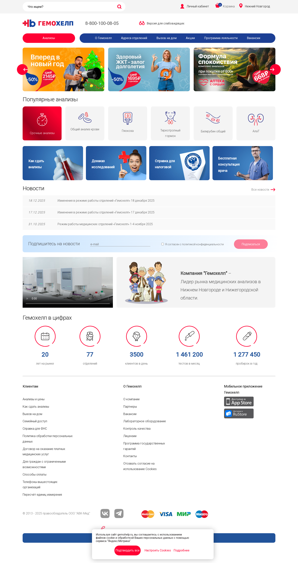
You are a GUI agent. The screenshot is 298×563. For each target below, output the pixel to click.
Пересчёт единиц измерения (42, 494)
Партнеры (130, 406)
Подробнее (181, 550)
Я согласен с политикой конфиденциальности (194, 244)
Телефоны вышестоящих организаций (40, 484)
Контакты (130, 456)
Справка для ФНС (35, 428)
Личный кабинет (198, 6)
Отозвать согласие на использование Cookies (140, 466)
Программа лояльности (221, 38)
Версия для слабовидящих (165, 23)
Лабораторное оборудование (144, 421)
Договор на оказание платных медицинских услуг (44, 451)
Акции (190, 38)
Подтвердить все (127, 550)
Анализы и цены (33, 399)
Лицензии (129, 436)
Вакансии (253, 38)
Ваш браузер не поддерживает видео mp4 (68, 282)
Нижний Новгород (257, 6)
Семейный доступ (35, 421)
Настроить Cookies (157, 550)
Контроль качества (137, 428)
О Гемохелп (103, 38)
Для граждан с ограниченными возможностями (44, 464)
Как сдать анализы (36, 406)
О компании (131, 399)
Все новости (260, 189)
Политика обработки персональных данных (48, 438)
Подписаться (251, 244)
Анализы (49, 38)
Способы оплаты (34, 474)
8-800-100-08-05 (102, 23)
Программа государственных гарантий (144, 446)
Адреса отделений (134, 38)
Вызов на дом (166, 38)
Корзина (229, 6)
